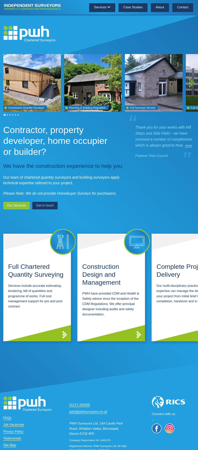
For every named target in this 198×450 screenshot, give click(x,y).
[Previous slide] (6, 83)
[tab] (4, 115)
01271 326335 (79, 404)
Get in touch (45, 205)
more (188, 145)
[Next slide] (191, 83)
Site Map (9, 444)
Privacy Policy (13, 431)
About (160, 7)
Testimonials (12, 437)
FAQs (7, 417)
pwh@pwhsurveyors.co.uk (88, 411)
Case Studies (133, 7)
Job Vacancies (13, 424)
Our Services (16, 205)
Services (100, 7)
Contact (182, 7)
